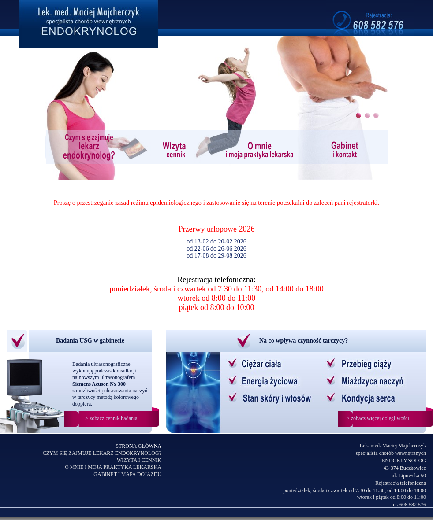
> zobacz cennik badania (111, 418)
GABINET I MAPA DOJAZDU (127, 474)
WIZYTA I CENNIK (139, 460)
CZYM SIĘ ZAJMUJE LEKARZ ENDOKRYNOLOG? (102, 453)
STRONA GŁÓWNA (138, 446)
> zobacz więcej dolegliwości (378, 418)
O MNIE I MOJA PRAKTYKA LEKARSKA (113, 467)
